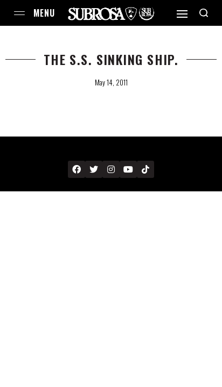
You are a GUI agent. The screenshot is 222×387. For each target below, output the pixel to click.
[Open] (182, 14)
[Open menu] (19, 13)
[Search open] (204, 13)
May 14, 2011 (111, 82)
